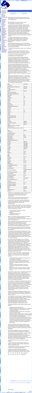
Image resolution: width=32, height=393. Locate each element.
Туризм (3, 43)
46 (26, 380)
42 (19, 380)
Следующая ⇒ (24, 13)
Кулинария (4, 28)
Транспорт (4, 42)
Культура (3, 29)
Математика (4, 31)
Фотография (4, 46)
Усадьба (3, 44)
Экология (3, 48)
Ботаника (3, 16)
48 (30, 380)
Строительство (4, 40)
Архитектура (4, 11)
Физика (3, 45)
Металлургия (4, 33)
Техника (3, 41)
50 (12, 382)
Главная (17, 0)
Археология (4, 10)
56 (24, 382)
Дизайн (3, 23)
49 (10, 382)
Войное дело (4, 19)
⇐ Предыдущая (13, 13)
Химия (3, 47)
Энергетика (4, 52)
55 (22, 382)
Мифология (4, 34)
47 (28, 380)
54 (20, 382)
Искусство (4, 24)
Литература (4, 30)
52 (16, 382)
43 (21, 380)
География (4, 21)
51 (14, 382)
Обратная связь (24, 0)
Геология (3, 22)
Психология (4, 36)
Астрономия (4, 12)
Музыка (3, 35)
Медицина (3, 32)
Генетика (3, 20)
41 (17, 380)
